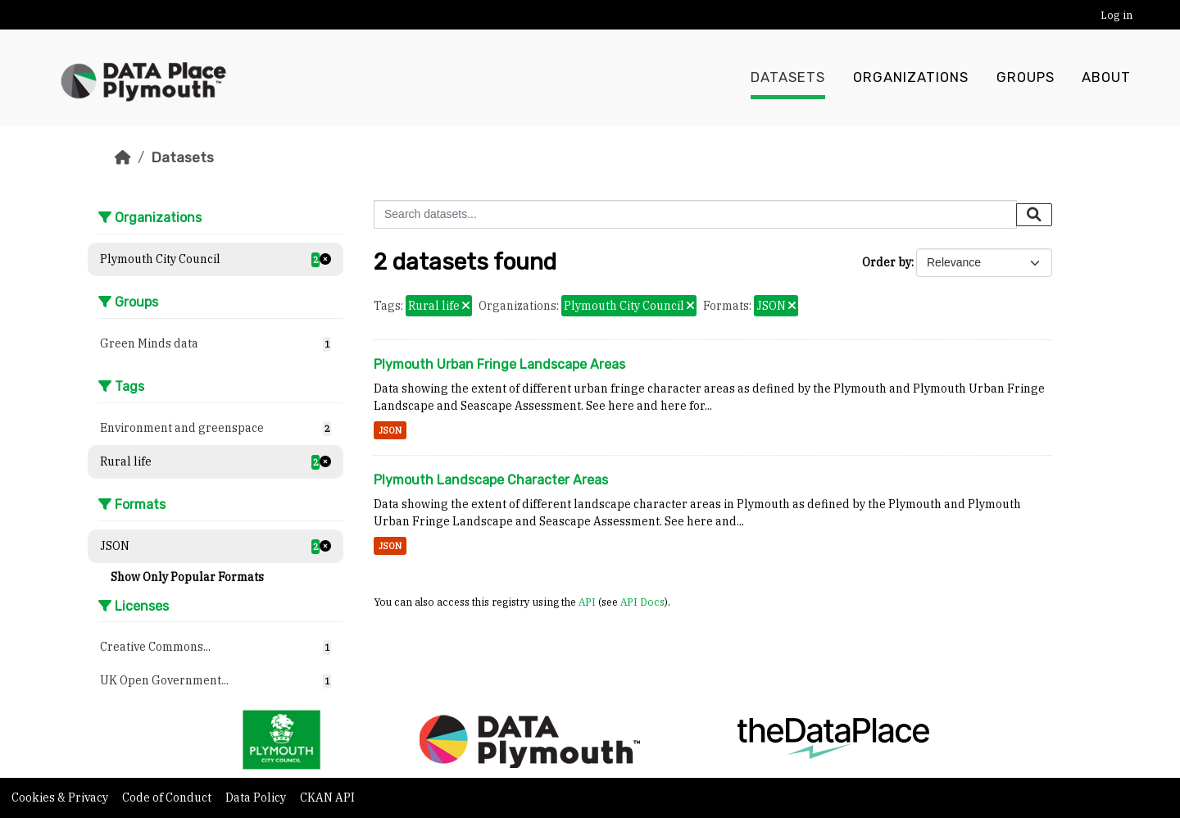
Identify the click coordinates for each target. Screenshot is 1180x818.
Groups (1025, 78)
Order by (886, 262)
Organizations (911, 78)
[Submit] (1034, 214)
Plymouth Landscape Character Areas (491, 480)
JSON (390, 430)
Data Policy (256, 797)
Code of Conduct (168, 797)
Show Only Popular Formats (187, 577)
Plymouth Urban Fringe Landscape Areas (499, 364)
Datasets (788, 78)
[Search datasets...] (695, 214)
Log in (1116, 15)
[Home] (123, 157)
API (587, 601)
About (1106, 78)
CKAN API (327, 797)
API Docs (642, 601)
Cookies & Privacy (61, 797)
